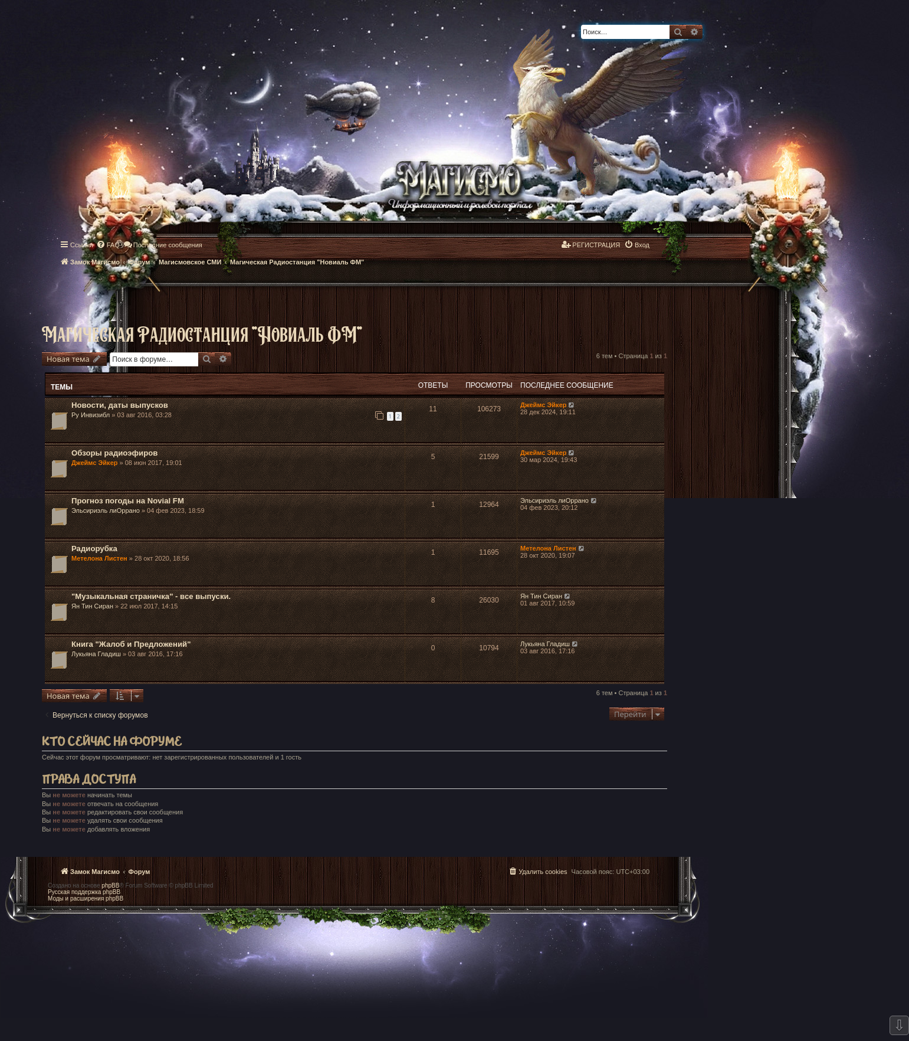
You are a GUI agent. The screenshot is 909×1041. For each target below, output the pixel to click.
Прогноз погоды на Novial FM (127, 500)
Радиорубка (94, 548)
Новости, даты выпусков (119, 405)
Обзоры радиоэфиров (114, 453)
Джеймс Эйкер (543, 404)
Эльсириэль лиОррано (105, 510)
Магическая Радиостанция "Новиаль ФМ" (202, 333)
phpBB (110, 885)
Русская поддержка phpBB (84, 892)
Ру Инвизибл (90, 414)
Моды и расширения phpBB (85, 898)
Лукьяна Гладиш (96, 653)
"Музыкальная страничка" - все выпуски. (151, 596)
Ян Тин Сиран (92, 606)
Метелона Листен (99, 558)
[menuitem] (108, 245)
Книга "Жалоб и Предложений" (131, 644)
